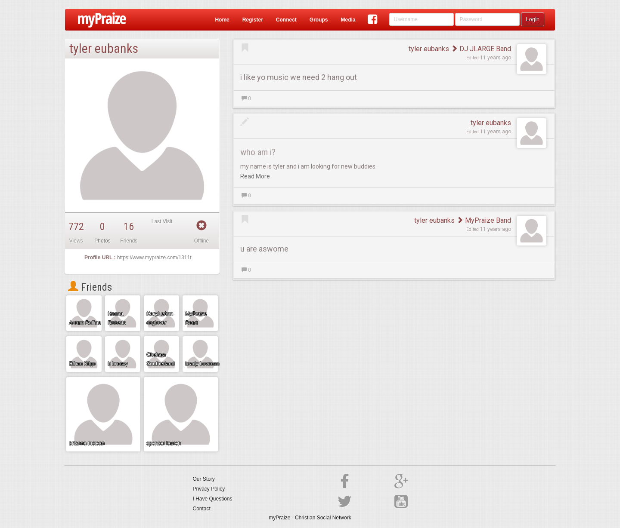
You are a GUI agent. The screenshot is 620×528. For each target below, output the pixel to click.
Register (252, 20)
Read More (255, 176)
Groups (319, 20)
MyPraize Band (483, 220)
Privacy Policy (209, 489)
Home (222, 20)
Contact (202, 509)
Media (348, 20)
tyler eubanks (429, 49)
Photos (102, 241)
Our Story (204, 479)
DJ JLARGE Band (481, 49)
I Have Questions (212, 499)
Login (532, 19)
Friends (90, 287)
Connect (286, 20)
